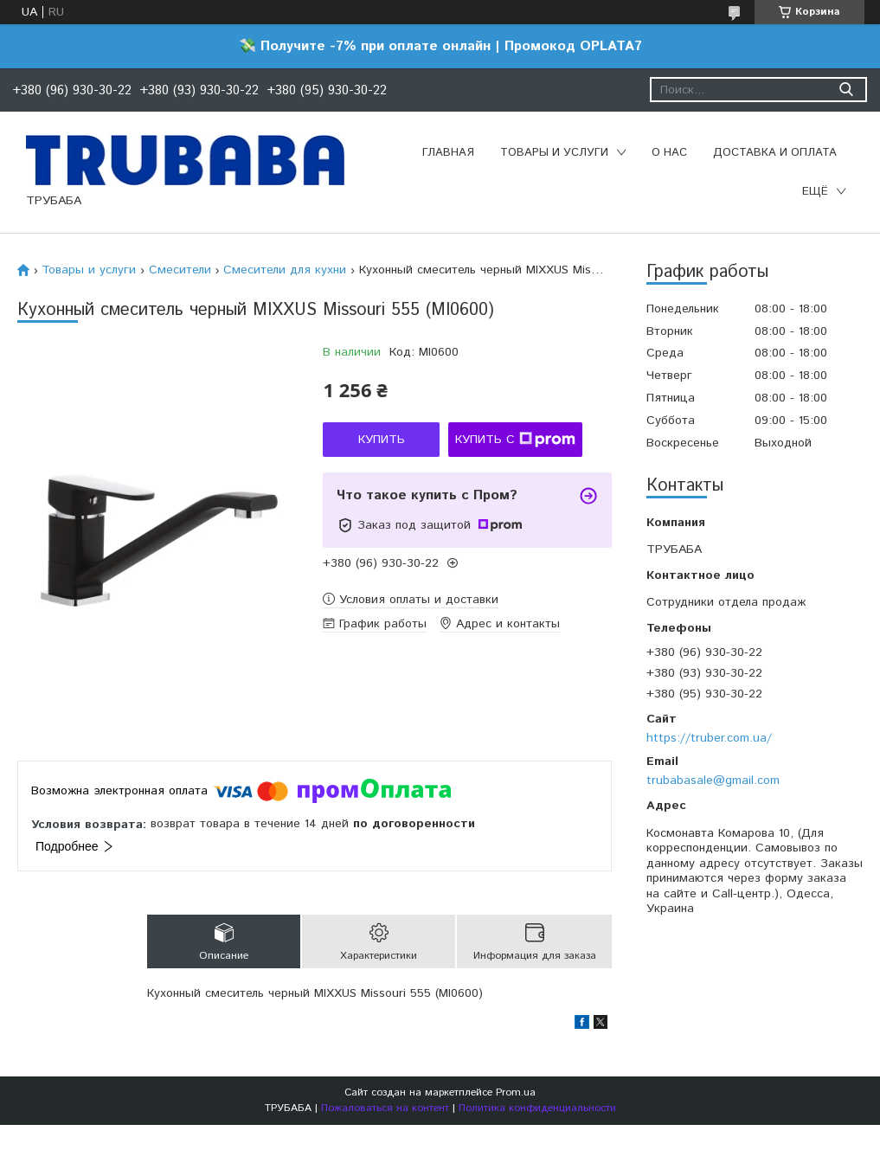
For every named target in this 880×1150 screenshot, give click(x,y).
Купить (381, 439)
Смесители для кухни (284, 270)
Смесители (180, 270)
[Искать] (845, 89)
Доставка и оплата (775, 153)
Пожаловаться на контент (385, 1108)
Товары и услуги (554, 153)
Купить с (515, 439)
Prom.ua (516, 1092)
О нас (669, 153)
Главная (448, 153)
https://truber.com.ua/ (709, 738)
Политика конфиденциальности (537, 1108)
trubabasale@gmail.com (713, 780)
